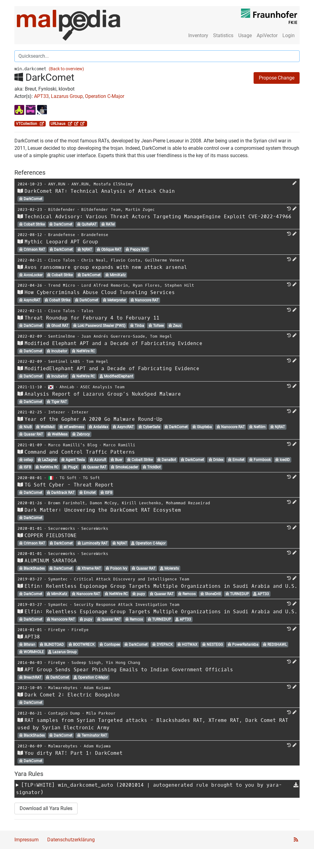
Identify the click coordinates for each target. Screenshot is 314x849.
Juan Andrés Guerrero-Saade (113, 336)
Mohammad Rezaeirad (188, 503)
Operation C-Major (104, 96)
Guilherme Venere (164, 260)
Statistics (223, 35)
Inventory (198, 35)
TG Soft (68, 477)
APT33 (41, 96)
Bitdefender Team (101, 209)
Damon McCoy (103, 503)
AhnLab (66, 387)
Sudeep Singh (86, 662)
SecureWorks (94, 528)
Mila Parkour (101, 713)
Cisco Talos (61, 260)
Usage (245, 35)
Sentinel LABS (64, 361)
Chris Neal (93, 260)
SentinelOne (61, 336)
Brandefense (61, 234)
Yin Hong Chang (123, 662)
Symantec (58, 579)
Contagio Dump (64, 713)
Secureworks (61, 528)
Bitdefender (61, 209)
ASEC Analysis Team (102, 387)
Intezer (56, 412)
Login (288, 35)
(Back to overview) (66, 69)
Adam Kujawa (97, 687)
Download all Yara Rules (46, 808)
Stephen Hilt (179, 285)
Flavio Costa (125, 260)
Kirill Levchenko (141, 503)
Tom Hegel (161, 336)
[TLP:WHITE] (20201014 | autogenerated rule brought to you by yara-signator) (149, 789)
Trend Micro (61, 285)
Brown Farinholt (66, 503)
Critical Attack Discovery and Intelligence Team (131, 579)
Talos (87, 310)
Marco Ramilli (119, 445)
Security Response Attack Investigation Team (126, 604)
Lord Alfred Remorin (104, 285)
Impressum (26, 840)
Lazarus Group (67, 96)
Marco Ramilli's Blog (72, 445)
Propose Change (276, 78)
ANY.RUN (56, 184)
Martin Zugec (140, 209)
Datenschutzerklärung (71, 840)
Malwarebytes (63, 687)
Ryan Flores (146, 285)
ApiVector (267, 35)
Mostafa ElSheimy (113, 184)
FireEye (56, 629)
